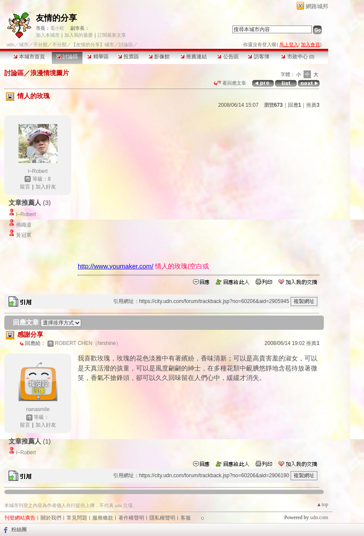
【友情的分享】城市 (92, 44)
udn (10, 44)
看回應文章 (230, 83)
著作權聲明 (131, 518)
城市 (23, 44)
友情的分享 (56, 17)
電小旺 (57, 28)
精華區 (97, 57)
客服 (185, 518)
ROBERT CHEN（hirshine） (88, 343)
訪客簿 (258, 57)
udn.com (319, 517)
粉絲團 (19, 529)
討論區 (67, 57)
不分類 (40, 44)
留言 (25, 187)
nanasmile (38, 409)
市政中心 (297, 57)
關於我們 (51, 518)
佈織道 (24, 225)
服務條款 (102, 518)
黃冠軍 (24, 235)
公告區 (227, 57)
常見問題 (76, 518)
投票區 (128, 57)
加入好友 (45, 187)
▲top (322, 504)
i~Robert (38, 171)
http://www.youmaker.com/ (115, 266)
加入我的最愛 (78, 35)
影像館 (159, 57)
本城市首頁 (29, 57)
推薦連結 (193, 57)
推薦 (313, 105)
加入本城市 (48, 35)
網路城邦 (317, 6)
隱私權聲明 (162, 518)
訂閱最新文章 (112, 35)
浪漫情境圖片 (49, 73)
